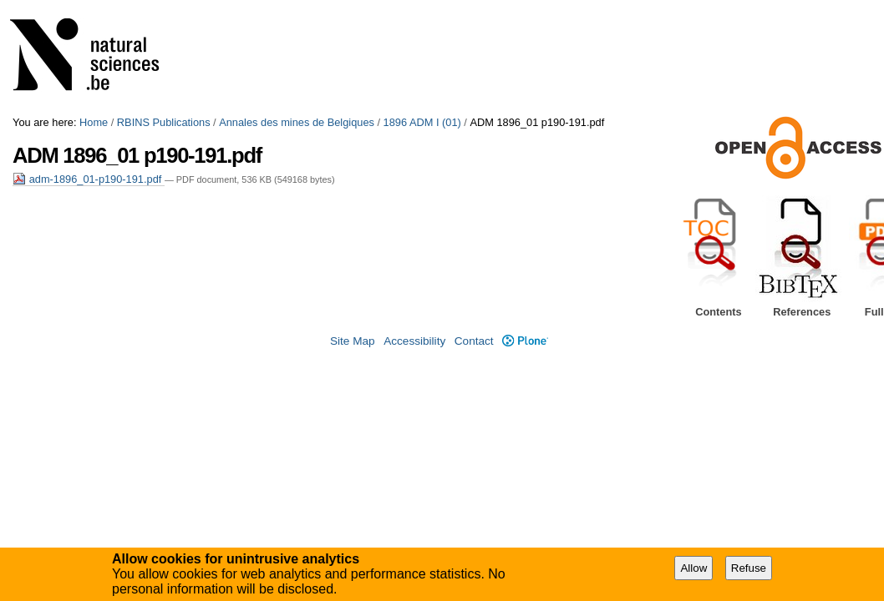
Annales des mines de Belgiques (296, 122)
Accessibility (414, 341)
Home (93, 122)
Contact (474, 341)
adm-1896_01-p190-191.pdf (89, 179)
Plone (525, 341)
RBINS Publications (164, 122)
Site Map (352, 341)
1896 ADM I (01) (422, 122)
